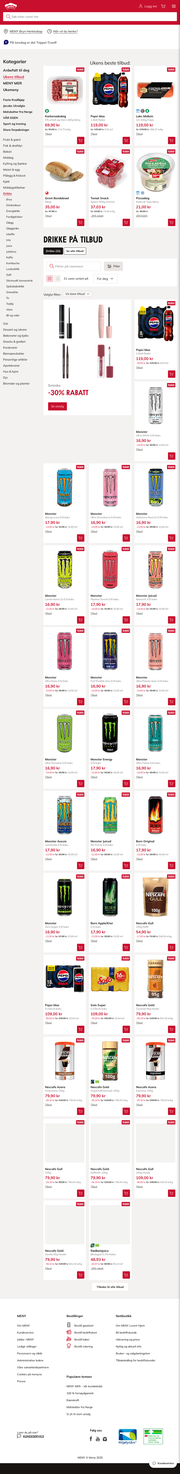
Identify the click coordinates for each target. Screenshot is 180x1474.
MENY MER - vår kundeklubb (84, 1386)
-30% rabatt (97, 215)
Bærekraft (73, 1400)
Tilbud (48, 133)
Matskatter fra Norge (80, 1407)
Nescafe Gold (145, 1005)
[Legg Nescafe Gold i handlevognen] (171, 1029)
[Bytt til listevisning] (57, 279)
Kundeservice (25, 1332)
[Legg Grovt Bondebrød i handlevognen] (80, 222)
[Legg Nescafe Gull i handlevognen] (171, 947)
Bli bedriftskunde (126, 1332)
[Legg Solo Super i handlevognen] (126, 1029)
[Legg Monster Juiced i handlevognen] (171, 619)
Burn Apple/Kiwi (102, 923)
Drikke (53, 251)
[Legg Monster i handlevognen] (171, 456)
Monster (141, 431)
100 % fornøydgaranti (80, 1393)
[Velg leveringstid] (62, 31)
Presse (21, 1381)
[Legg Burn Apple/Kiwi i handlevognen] (126, 947)
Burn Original (145, 841)
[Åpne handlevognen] (163, 6)
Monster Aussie (56, 841)
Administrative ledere (30, 1360)
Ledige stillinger (26, 1346)
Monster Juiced (146, 595)
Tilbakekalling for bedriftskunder (135, 1360)
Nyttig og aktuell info (128, 1346)
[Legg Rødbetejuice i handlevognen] (126, 1275)
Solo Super (98, 1005)
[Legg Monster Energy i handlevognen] (126, 783)
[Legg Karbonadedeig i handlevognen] (80, 140)
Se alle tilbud (75, 251)
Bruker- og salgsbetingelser (133, 1353)
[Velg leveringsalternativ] (23, 31)
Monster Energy (101, 759)
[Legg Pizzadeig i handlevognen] (171, 222)
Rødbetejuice (100, 1251)
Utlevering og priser (128, 1339)
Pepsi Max (98, 116)
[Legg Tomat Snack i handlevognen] (126, 222)
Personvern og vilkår (29, 1353)
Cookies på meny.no (29, 1374)
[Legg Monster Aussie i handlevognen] (80, 865)
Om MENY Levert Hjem (130, 1325)
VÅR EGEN (141, 215)
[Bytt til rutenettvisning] (50, 279)
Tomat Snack (100, 198)
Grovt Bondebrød (57, 198)
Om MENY (23, 1325)
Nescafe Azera (55, 1087)
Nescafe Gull (144, 923)
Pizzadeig (142, 198)
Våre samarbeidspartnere (33, 1367)
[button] (174, 6)
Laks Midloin (144, 116)
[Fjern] (88, 294)
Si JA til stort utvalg (78, 1414)
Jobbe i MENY (25, 1339)
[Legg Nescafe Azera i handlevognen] (80, 1111)
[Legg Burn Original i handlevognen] (171, 865)
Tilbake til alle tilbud (110, 1287)
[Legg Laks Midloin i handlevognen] (171, 140)
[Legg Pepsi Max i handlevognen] (126, 140)
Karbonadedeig (55, 116)
